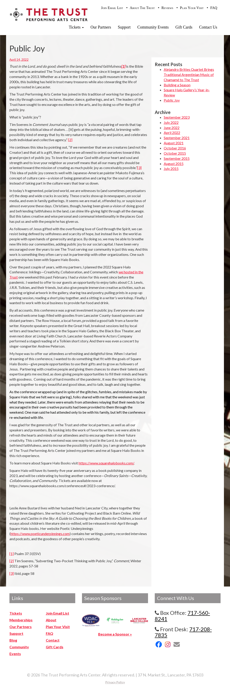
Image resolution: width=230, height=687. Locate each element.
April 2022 (172, 132)
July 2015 (171, 168)
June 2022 (171, 127)
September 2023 (177, 117)
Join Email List (112, 8)
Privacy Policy (115, 682)
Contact (53, 640)
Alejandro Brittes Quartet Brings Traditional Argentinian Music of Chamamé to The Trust (189, 74)
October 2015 (175, 153)
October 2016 (175, 148)
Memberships (21, 620)
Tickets (76, 27)
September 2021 (177, 138)
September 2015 (177, 158)
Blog (13, 640)
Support (124, 27)
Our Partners (101, 27)
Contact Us (208, 27)
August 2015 (174, 163)
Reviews (167, 8)
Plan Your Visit (191, 8)
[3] (139, 167)
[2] (70, 140)
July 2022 (171, 122)
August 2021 (174, 143)
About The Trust (142, 8)
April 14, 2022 (19, 59)
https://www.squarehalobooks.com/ (106, 463)
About (51, 620)
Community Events (153, 27)
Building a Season (177, 85)
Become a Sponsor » (115, 634)
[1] (11, 553)
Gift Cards (183, 27)
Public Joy (172, 100)
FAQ (213, 8)
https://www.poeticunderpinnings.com (40, 533)
